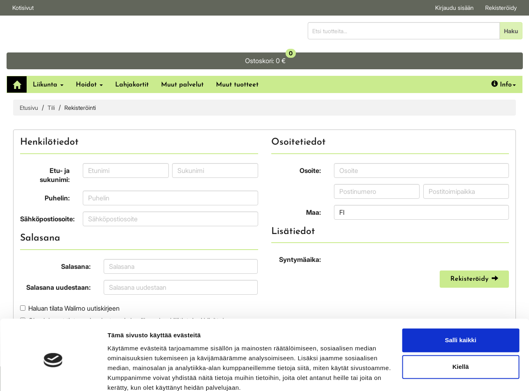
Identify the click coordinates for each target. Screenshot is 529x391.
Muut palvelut (182, 61)
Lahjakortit (132, 61)
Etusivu (29, 84)
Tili (51, 84)
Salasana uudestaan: (58, 264)
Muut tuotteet (237, 61)
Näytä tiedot (125, 374)
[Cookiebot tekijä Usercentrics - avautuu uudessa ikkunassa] (53, 375)
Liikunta (48, 61)
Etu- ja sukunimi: (55, 152)
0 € (468, 29)
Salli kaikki (461, 304)
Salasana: (76, 243)
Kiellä (460, 331)
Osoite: (310, 147)
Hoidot (89, 61)
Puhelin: (57, 174)
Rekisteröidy (501, 7)
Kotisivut (23, 7)
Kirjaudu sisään (454, 7)
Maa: (313, 189)
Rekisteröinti (80, 84)
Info (503, 61)
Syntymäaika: (300, 236)
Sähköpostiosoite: (47, 195)
